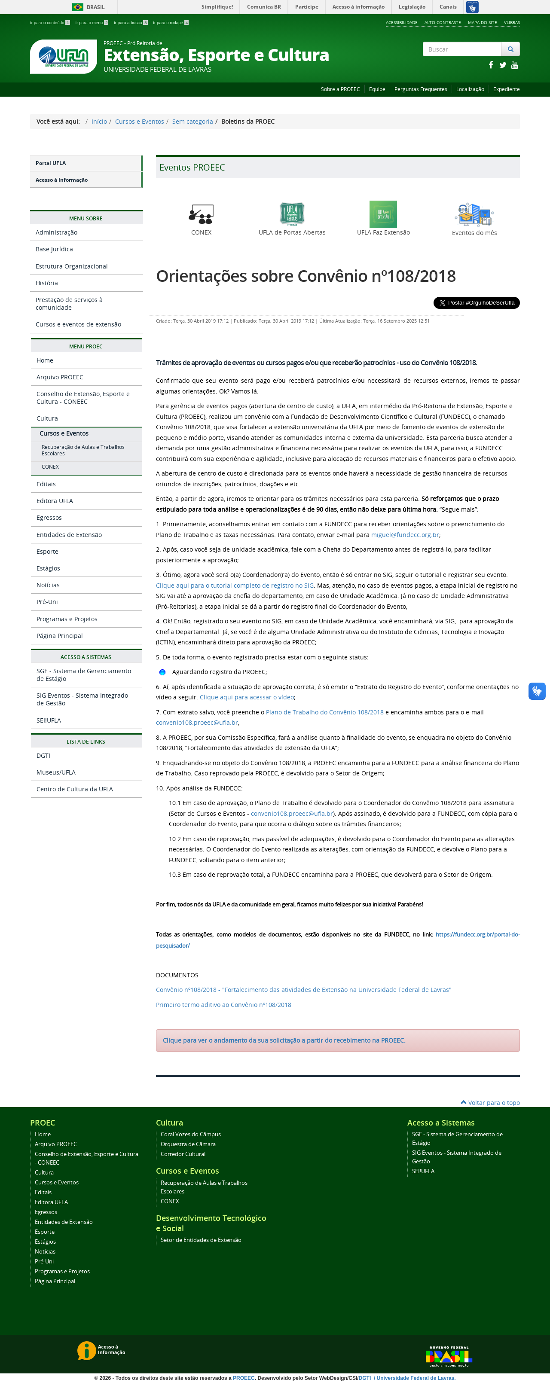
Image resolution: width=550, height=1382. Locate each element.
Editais (46, 484)
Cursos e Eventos (139, 121)
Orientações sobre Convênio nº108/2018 (306, 276)
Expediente (506, 89)
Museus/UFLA (56, 772)
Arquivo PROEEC (60, 377)
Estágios (48, 568)
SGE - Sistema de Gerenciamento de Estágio (84, 675)
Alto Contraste (443, 22)
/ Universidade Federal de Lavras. (414, 1378)
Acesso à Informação (62, 179)
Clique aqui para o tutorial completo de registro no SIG (235, 585)
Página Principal (60, 636)
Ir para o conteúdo (50, 22)
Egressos (49, 517)
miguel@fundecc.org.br (405, 535)
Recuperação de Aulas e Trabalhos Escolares (83, 450)
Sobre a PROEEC (340, 89)
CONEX (50, 466)
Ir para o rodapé (171, 22)
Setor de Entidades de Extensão (201, 1240)
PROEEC (244, 1378)
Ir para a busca (131, 22)
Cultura (47, 418)
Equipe (377, 89)
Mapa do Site (482, 22)
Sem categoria (192, 121)
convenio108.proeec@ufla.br (197, 722)
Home (45, 360)
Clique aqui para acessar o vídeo (247, 697)
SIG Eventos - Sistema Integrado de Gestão (82, 699)
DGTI (43, 755)
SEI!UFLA (49, 720)
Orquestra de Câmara (188, 1144)
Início (99, 121)
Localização (470, 89)
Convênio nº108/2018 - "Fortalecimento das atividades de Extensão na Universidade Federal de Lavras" (304, 989)
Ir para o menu (92, 22)
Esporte (47, 551)
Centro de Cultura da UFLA (75, 789)
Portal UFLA (51, 163)
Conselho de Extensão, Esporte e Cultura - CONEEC (83, 398)
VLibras (512, 22)
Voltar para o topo (490, 1102)
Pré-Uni (47, 602)
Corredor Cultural (183, 1154)
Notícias (48, 585)
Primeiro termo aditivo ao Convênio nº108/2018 (223, 1005)
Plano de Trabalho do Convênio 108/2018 (325, 712)
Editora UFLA (55, 501)
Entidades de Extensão (69, 535)
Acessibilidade (402, 22)
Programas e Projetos (67, 619)
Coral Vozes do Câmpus (191, 1134)
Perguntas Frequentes (420, 89)
